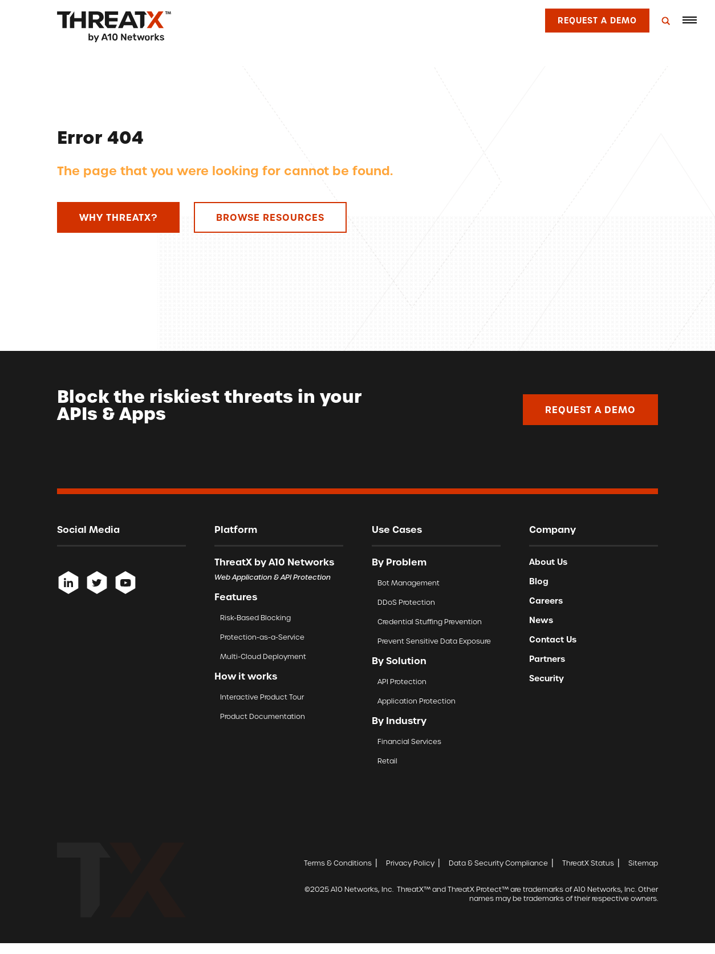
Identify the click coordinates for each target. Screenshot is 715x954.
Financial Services (409, 741)
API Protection (401, 681)
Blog (539, 581)
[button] (689, 20)
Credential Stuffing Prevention (429, 621)
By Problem (399, 562)
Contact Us (552, 639)
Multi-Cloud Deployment (263, 656)
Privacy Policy (410, 863)
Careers (546, 601)
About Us (548, 562)
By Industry (399, 720)
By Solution (399, 660)
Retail (387, 761)
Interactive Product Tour (262, 697)
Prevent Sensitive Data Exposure (434, 641)
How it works (245, 676)
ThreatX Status (588, 863)
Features (235, 597)
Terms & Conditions (338, 863)
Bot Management (408, 583)
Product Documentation (262, 716)
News (541, 620)
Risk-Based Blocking (255, 617)
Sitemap (643, 863)
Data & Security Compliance (498, 863)
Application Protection (416, 701)
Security (546, 678)
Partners (547, 659)
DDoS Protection (406, 602)
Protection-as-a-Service (262, 637)
